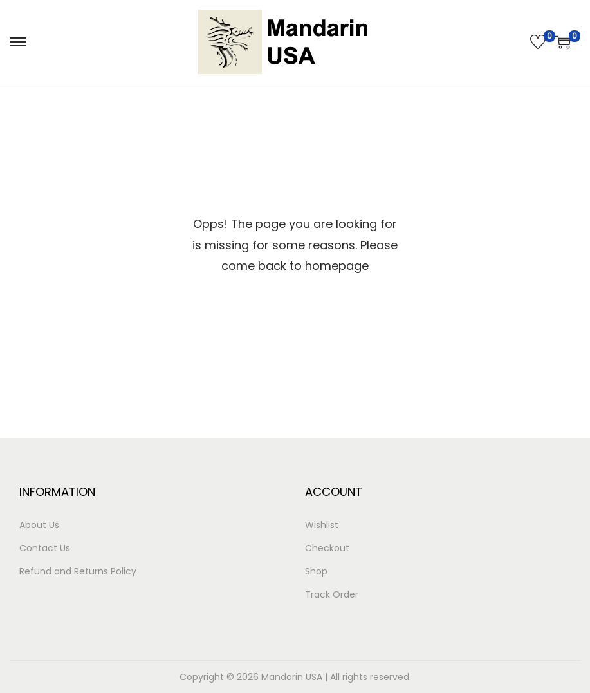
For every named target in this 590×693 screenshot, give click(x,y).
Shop (316, 571)
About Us (39, 524)
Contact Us (44, 548)
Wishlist (321, 524)
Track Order (331, 594)
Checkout (327, 548)
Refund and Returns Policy (77, 571)
